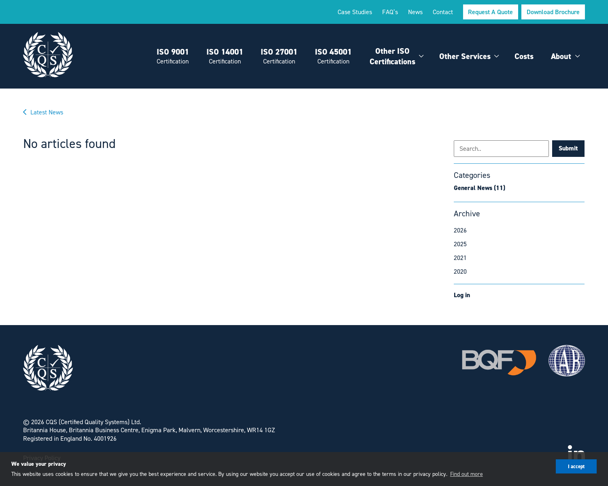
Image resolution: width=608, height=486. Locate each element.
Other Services (465, 56)
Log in (462, 295)
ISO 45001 (333, 56)
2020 (460, 271)
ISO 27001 (279, 56)
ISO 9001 (173, 56)
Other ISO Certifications (392, 56)
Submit (568, 148)
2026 (460, 230)
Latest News (46, 112)
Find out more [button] (466, 473)
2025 (460, 244)
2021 (460, 258)
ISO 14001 (224, 56)
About (561, 56)
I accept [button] (576, 466)
